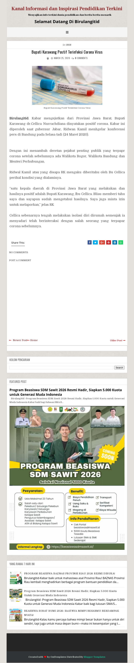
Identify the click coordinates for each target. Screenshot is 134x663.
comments (81, 58)
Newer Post (20, 340)
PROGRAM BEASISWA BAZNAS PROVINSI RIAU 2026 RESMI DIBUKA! (69, 573)
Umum (68, 44)
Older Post (116, 340)
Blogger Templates (94, 657)
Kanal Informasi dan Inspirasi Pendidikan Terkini (66, 8)
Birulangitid (18, 118)
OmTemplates (58, 657)
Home (34, 340)
